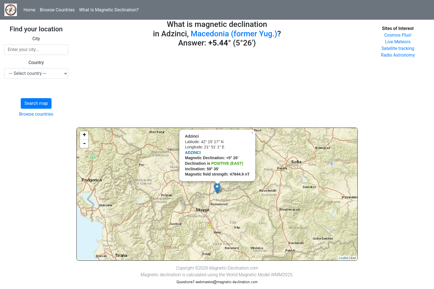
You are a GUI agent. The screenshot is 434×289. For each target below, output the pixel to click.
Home (29, 9)
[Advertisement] (216, 89)
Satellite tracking (397, 48)
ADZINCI (193, 152)
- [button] (84, 144)
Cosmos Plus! (397, 35)
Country (36, 62)
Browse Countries (57, 9)
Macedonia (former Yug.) (234, 33)
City (36, 38)
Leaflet (343, 258)
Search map (36, 103)
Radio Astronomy (398, 55)
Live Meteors (398, 41)
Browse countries (36, 114)
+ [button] (84, 135)
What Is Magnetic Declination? (109, 9)
